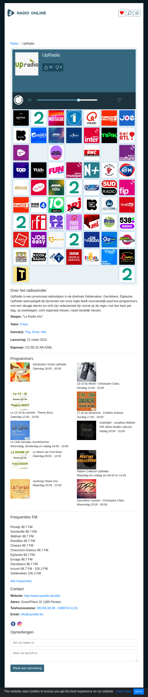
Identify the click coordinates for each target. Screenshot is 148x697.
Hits (43, 332)
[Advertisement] (74, 28)
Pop (27, 332)
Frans (24, 324)
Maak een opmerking (27, 668)
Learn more (123, 691)
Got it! (138, 691)
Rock (35, 332)
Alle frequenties (21, 581)
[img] (137, 13)
